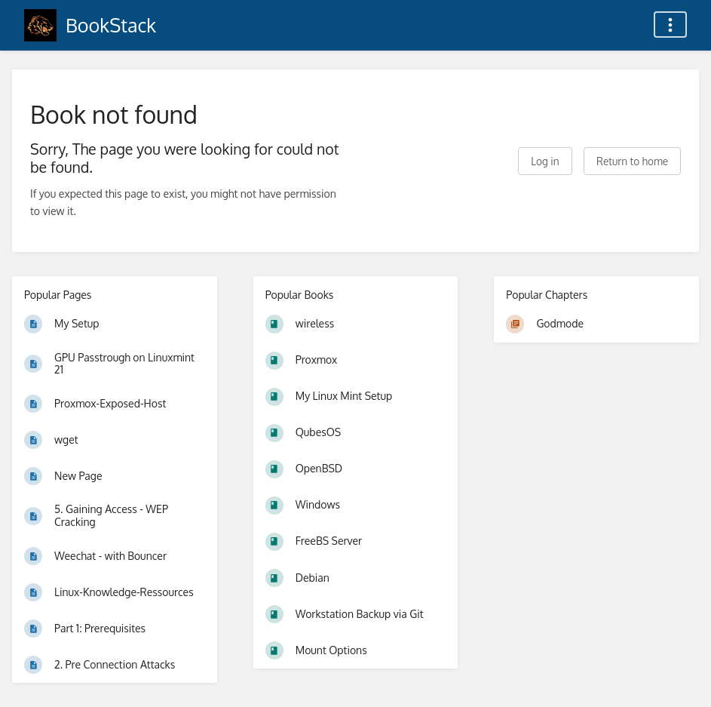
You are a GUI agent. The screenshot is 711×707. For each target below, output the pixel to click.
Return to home (632, 161)
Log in (545, 161)
